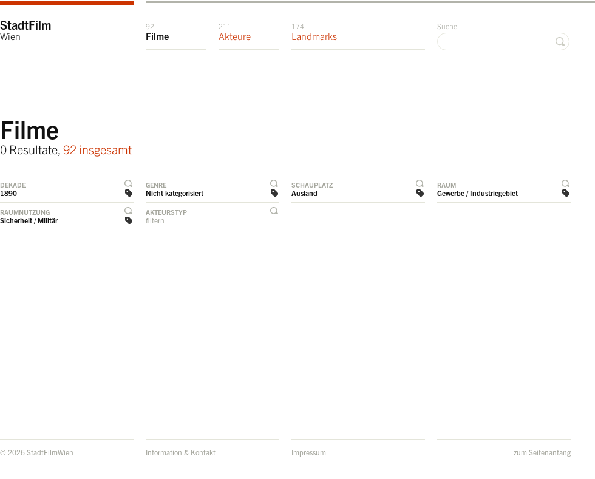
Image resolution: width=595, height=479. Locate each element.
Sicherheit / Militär (29, 220)
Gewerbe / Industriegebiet (477, 192)
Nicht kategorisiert (174, 192)
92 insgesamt (97, 149)
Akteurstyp (166, 212)
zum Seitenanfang (542, 452)
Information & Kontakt (181, 452)
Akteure (235, 31)
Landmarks (314, 31)
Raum (446, 184)
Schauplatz (312, 184)
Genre (156, 184)
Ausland (304, 192)
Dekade (12, 184)
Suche (447, 25)
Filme (157, 31)
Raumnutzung (25, 212)
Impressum (308, 452)
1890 (8, 192)
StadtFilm (26, 29)
